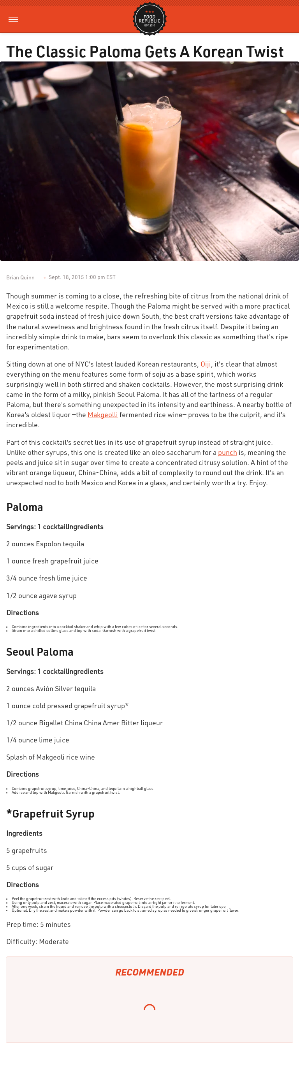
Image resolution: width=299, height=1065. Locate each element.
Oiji (206, 364)
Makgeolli (103, 414)
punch (227, 452)
